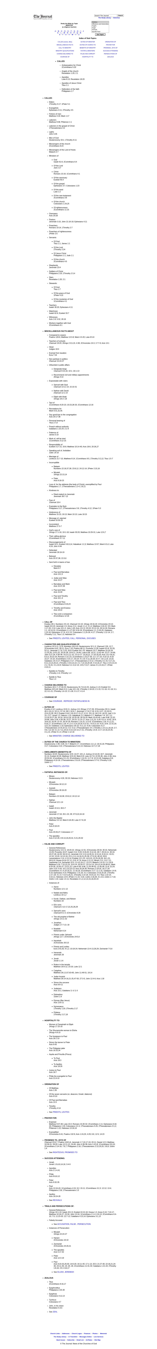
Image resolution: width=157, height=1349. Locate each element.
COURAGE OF (65, 57)
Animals (100, 30)
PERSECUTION (84, 1224)
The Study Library (104, 18)
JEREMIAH (69, 1272)
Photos (95, 1333)
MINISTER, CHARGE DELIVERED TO (68, 736)
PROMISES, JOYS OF (110, 48)
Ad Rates (89, 1340)
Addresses (66, 1333)
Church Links (55, 1333)
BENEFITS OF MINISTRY (88, 48)
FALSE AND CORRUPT (87, 54)
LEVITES (65, 638)
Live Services (98, 1337)
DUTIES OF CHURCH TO (88, 45)
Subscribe (70, 1340)
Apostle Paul (100, 32)
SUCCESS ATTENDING (110, 51)
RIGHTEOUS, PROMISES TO (65, 1152)
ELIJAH (60, 1272)
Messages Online (85, 1337)
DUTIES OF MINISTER (88, 42)
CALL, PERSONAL (78, 638)
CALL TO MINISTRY (65, 48)
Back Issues (61, 1340)
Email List (80, 1340)
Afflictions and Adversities (100, 24)
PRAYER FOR (110, 45)
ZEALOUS (110, 57)
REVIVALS (57, 1200)
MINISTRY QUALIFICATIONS (65, 51)
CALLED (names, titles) (65, 42)
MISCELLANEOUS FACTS (65, 45)
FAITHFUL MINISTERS (88, 51)
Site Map (97, 1340)
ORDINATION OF (110, 42)
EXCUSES (91, 638)
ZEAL (55, 1312)
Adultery (100, 22)
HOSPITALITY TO (87, 57)
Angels (100, 26)
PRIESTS (57, 638)
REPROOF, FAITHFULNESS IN (77, 701)
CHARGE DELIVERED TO (65, 54)
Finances (87, 1333)
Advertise (116, 18)
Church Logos (77, 1333)
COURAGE (57, 701)
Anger (100, 28)
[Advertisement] (78, 7)
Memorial (103, 1333)
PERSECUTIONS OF (110, 54)
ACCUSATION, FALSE (66, 1224)
